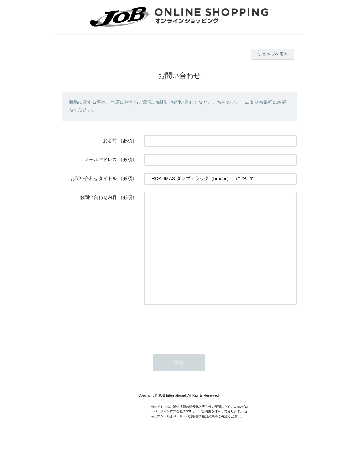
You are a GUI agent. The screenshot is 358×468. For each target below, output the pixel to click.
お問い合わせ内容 (98, 197)
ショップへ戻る (273, 54)
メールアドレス (100, 159)
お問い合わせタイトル (94, 178)
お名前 (110, 140)
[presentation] (198, 347)
